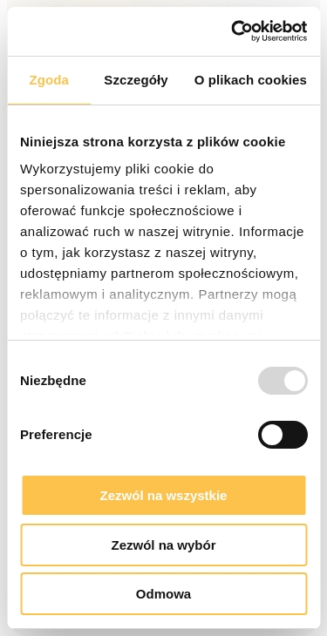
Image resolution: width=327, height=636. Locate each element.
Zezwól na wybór (163, 545)
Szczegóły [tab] (135, 79)
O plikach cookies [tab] (250, 79)
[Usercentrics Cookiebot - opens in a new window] (233, 31)
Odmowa (163, 593)
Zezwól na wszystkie (164, 495)
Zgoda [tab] (49, 79)
